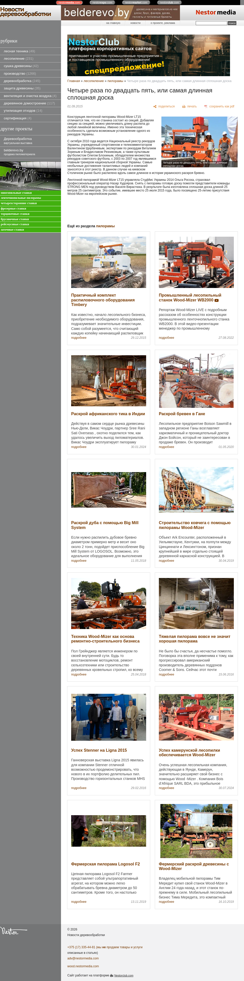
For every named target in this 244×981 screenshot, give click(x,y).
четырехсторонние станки (19, 203)
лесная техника (19, 51)
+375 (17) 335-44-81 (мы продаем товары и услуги (105, 947)
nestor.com (69, 2)
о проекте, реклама (163, 22)
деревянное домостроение (29, 103)
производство (20, 73)
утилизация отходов (23, 110)
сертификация (18, 118)
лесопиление (18, 58)
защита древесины (22, 88)
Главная (73, 81)
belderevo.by (19, 152)
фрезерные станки (13, 208)
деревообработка (22, 81)
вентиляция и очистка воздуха (30, 96)
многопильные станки (16, 193)
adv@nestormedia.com (83, 958)
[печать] (189, 106)
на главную (113, 22)
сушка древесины (21, 66)
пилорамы (115, 81)
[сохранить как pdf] (219, 106)
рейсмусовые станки (15, 224)
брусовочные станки (15, 219)
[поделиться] (164, 106)
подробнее (78, 338)
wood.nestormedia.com (83, 966)
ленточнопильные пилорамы (21, 198)
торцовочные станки (15, 214)
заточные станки (12, 229)
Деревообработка (18, 140)
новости (135, 22)
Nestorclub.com (123, 975)
